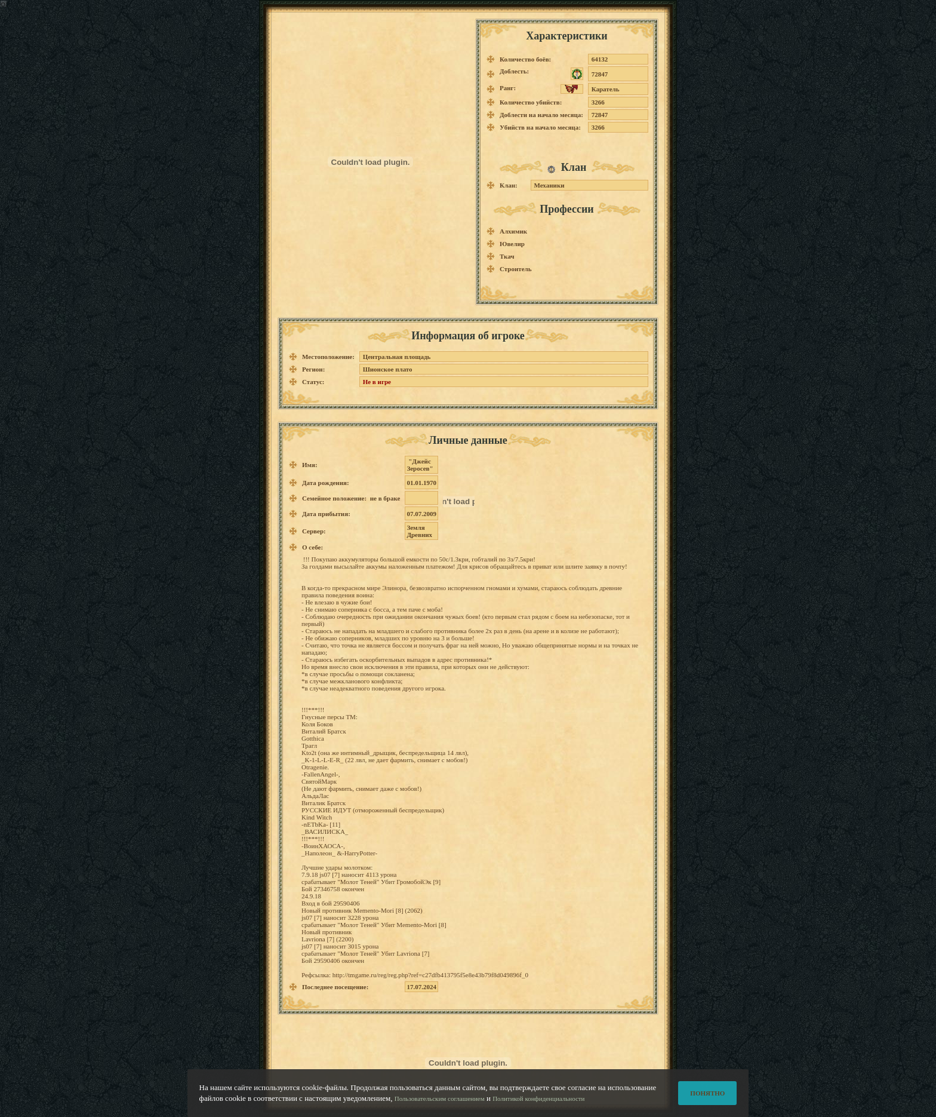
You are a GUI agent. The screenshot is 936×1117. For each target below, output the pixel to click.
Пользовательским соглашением (440, 1104)
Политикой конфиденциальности (538, 1104)
